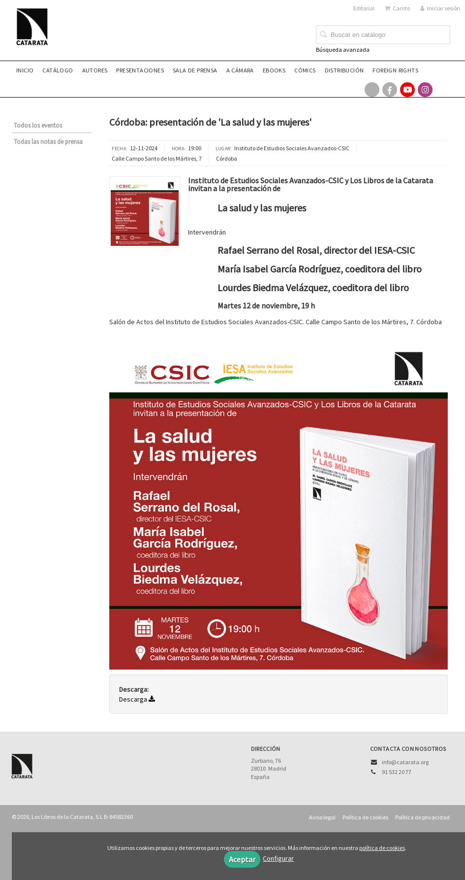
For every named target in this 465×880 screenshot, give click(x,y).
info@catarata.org (405, 762)
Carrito (397, 8)
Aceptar (242, 859)
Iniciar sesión (440, 8)
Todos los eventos (38, 125)
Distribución (344, 70)
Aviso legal (322, 817)
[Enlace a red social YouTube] (407, 89)
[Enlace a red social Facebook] (389, 89)
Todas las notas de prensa (48, 141)
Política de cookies (365, 817)
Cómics (304, 70)
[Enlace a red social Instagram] (425, 89)
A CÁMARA (240, 70)
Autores (95, 70)
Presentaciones (140, 70)
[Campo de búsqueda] (383, 35)
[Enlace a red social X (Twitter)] (372, 89)
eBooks (274, 70)
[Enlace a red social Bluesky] (442, 89)
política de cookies (382, 847)
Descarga (137, 699)
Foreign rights (395, 70)
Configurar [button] (278, 858)
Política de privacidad (422, 817)
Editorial (363, 8)
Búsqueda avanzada (343, 49)
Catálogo (57, 70)
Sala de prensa (195, 70)
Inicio (24, 70)
